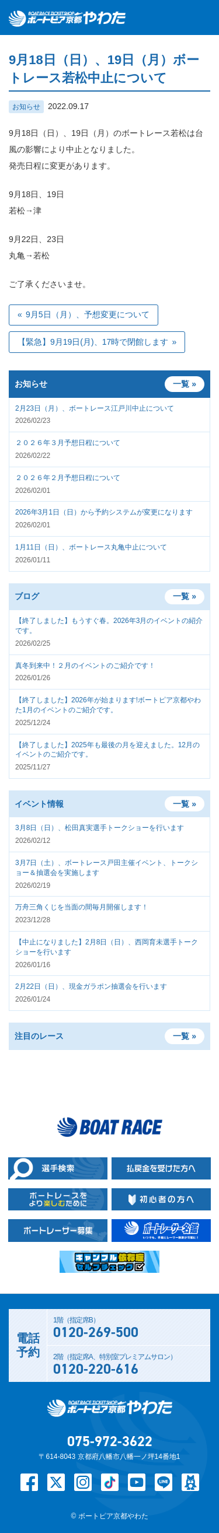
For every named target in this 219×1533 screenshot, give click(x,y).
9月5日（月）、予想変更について (88, 314)
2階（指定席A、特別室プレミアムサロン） (128, 1365)
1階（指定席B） (128, 1329)
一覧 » (184, 596)
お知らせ (26, 107)
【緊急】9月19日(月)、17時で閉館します (93, 341)
